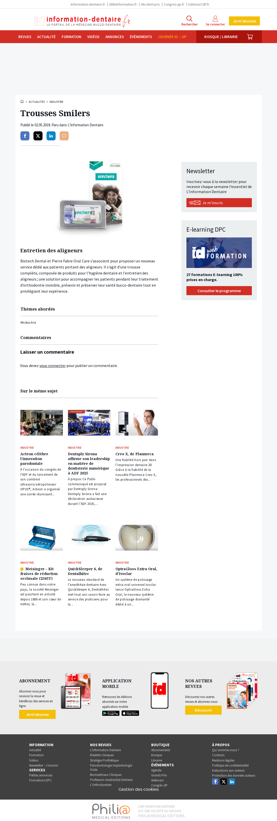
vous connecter (52, 365)
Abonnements (160, 748)
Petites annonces (40, 773)
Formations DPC (40, 778)
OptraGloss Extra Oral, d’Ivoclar (136, 569)
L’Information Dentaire (105, 748)
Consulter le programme (219, 290)
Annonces (114, 36)
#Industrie (28, 322)
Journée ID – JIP (172, 36)
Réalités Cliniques (102, 753)
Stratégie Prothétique (104, 758)
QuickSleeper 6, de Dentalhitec (85, 569)
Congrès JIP (159, 783)
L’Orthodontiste (100, 783)
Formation (71, 36)
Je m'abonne (244, 20)
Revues (24, 36)
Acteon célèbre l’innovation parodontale (34, 458)
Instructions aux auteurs (228, 769)
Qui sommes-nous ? (225, 748)
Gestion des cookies (138, 788)
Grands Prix (159, 773)
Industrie (56, 102)
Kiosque (156, 753)
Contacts (218, 753)
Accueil (22, 101)
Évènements (141, 36)
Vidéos (93, 36)
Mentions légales (223, 758)
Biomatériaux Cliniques (106, 773)
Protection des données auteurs (233, 774)
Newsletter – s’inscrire (43, 763)
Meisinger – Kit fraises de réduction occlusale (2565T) (39, 572)
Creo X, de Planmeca (134, 453)
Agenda (156, 768)
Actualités (37, 102)
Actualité (46, 36)
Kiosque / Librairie (221, 36)
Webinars (157, 778)
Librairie (156, 758)
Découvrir (203, 708)
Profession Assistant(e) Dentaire (111, 778)
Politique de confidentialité (230, 763)
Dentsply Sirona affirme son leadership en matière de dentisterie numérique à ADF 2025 (89, 463)
